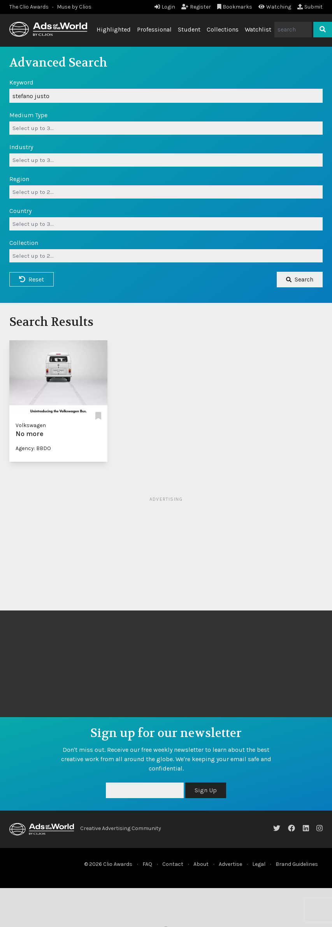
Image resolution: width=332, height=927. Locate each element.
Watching (274, 7)
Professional (154, 29)
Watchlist (258, 29)
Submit (310, 7)
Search (299, 279)
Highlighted (114, 29)
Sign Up (206, 790)
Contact (172, 864)
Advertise (230, 864)
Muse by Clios (74, 7)
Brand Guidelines (297, 864)
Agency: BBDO (33, 448)
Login (165, 7)
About (201, 864)
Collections (223, 29)
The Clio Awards (29, 7)
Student (189, 29)
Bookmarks (235, 7)
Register (196, 7)
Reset (31, 279)
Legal (258, 864)
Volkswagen (31, 425)
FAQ (147, 864)
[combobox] (166, 128)
